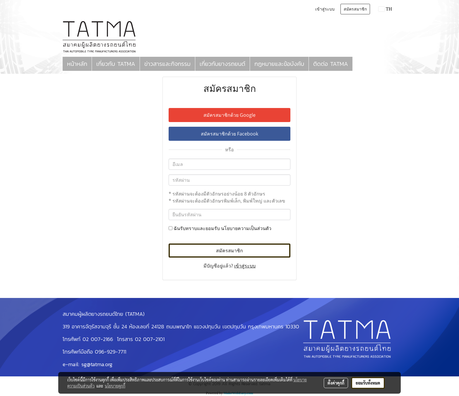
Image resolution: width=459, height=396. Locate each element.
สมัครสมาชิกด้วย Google (229, 115)
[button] (357, 63)
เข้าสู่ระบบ (325, 9)
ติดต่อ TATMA (330, 63)
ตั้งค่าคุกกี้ (336, 382)
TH (385, 8)
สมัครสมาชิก (355, 9)
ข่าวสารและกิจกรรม (167, 63)
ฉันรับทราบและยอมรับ (220, 228)
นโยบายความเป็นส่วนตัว (246, 228)
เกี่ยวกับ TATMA (115, 63)
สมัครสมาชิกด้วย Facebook (229, 134)
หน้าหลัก (77, 63)
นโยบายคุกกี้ (115, 385)
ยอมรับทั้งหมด (368, 382)
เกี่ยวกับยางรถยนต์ (222, 63)
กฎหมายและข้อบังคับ (279, 63)
